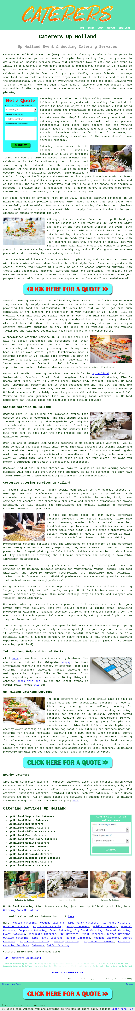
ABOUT (100, 28)
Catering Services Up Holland (35, 808)
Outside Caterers (16, 926)
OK (131, 1009)
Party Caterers (78, 926)
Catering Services (16, 945)
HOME (82, 28)
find (14, 781)
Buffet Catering (118, 934)
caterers (43, 209)
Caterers (124, 941)
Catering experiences (56, 146)
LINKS (91, 28)
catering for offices (63, 714)
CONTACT (111, 28)
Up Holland (100, 373)
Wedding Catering (66, 941)
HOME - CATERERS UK (67, 972)
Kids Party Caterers (83, 922)
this (36, 685)
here (15, 658)
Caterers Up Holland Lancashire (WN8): (32, 54)
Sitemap (5, 984)
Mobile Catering (24, 922)
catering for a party (33, 736)
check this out (28, 681)
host (60, 106)
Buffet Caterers (78, 938)
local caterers (103, 748)
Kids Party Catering (47, 938)
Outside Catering (15, 938)
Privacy (129, 984)
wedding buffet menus (79, 717)
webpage (67, 662)
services (55, 373)
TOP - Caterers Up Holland (22, 958)
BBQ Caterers (69, 934)
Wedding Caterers (52, 922)
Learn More (119, 1009)
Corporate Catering (32, 930)
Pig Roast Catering (47, 926)
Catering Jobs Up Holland (21, 910)
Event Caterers (14, 934)
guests (78, 102)
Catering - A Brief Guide (58, 98)
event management (54, 304)
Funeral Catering (118, 930)
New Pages (16, 984)
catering (97, 744)
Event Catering (60, 930)
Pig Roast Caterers (116, 922)
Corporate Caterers (42, 934)
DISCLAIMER (124, 28)
